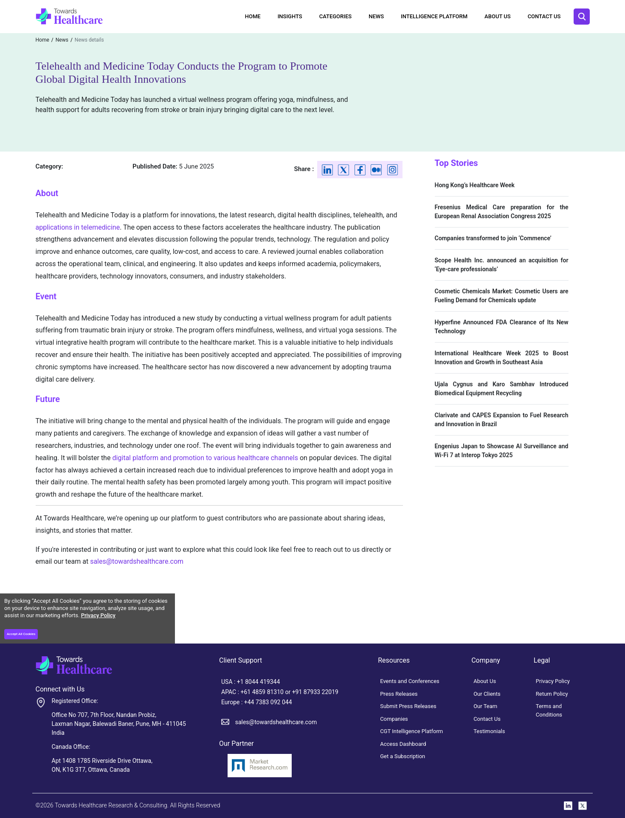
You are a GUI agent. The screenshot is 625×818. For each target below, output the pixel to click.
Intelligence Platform (434, 16)
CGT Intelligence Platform (411, 731)
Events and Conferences (409, 681)
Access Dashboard (403, 744)
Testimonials (489, 731)
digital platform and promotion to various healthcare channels (205, 458)
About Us (497, 16)
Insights (290, 16)
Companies (394, 719)
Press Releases (398, 694)
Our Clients (487, 694)
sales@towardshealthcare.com (136, 561)
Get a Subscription (402, 756)
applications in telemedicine (78, 227)
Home (253, 16)
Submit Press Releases (408, 706)
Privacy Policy (98, 615)
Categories (335, 16)
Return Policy (552, 694)
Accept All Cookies (21, 634)
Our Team (485, 706)
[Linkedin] (328, 169)
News (376, 16)
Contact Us (544, 16)
